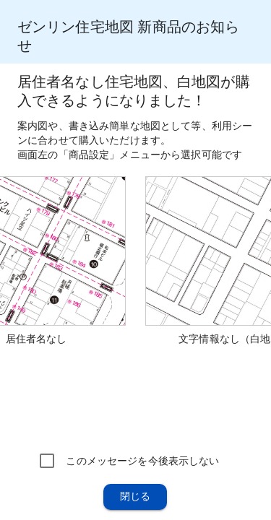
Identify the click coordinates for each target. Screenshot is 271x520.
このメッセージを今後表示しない (142, 461)
